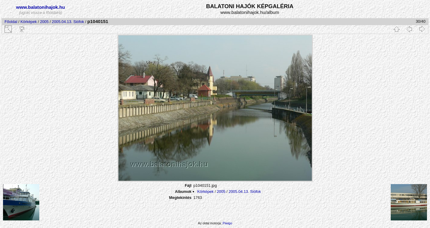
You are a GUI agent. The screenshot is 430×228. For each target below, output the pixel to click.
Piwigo (227, 223)
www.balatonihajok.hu (40, 7)
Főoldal (11, 21)
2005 (44, 21)
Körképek (29, 21)
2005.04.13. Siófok (68, 21)
